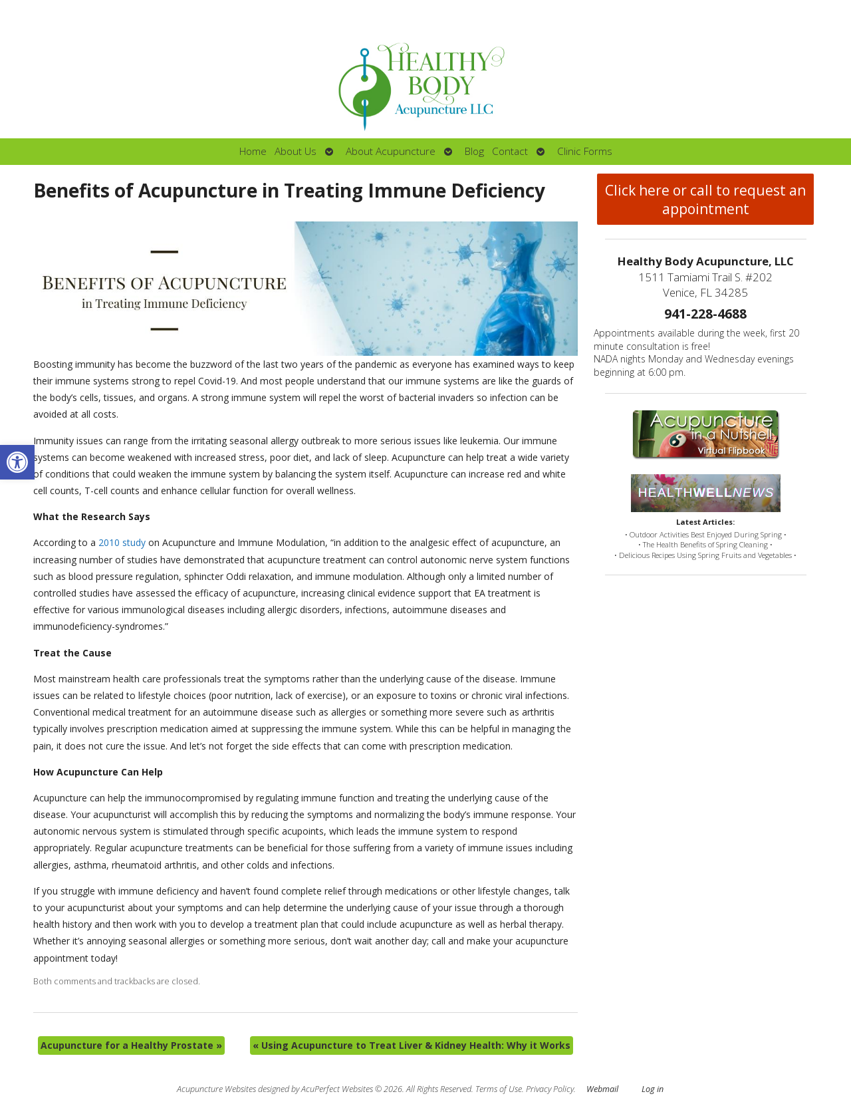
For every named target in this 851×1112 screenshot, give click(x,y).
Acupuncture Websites (216, 1089)
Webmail (602, 1089)
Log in (653, 1089)
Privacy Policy (550, 1089)
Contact (510, 151)
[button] (17, 462)
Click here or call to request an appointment (705, 199)
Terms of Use (498, 1089)
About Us (295, 151)
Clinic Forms (584, 151)
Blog (474, 151)
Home (253, 151)
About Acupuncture (390, 151)
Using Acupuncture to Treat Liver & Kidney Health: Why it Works (411, 1045)
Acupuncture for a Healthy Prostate (131, 1045)
